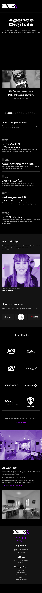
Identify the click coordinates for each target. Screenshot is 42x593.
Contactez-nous (21, 422)
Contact (21, 577)
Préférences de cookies (21, 579)
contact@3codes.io (21, 541)
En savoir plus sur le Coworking (12, 485)
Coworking (21, 570)
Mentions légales (21, 572)
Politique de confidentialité (21, 575)
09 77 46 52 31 (21, 552)
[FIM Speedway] (21, 79)
